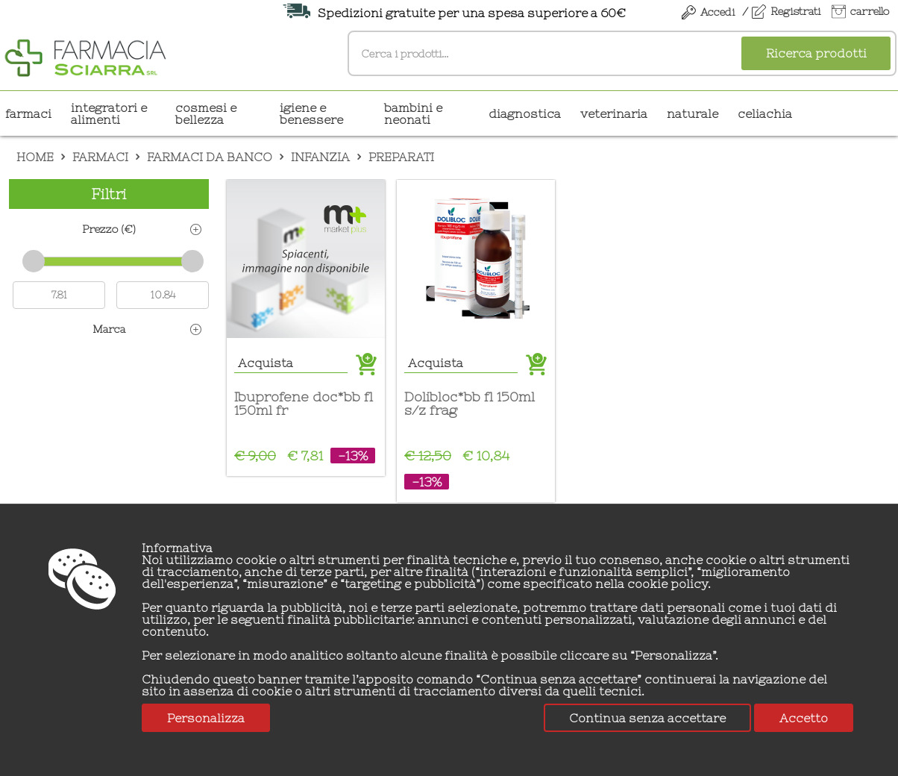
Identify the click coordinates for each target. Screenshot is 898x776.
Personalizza (206, 718)
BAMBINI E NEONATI (413, 113)
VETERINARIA (613, 113)
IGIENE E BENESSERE (311, 113)
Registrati (795, 11)
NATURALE (692, 113)
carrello (869, 11)
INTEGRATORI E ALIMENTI (109, 113)
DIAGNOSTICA (525, 113)
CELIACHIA (765, 113)
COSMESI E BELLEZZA (205, 113)
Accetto (803, 718)
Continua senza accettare (647, 718)
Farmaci (28, 113)
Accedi (717, 12)
